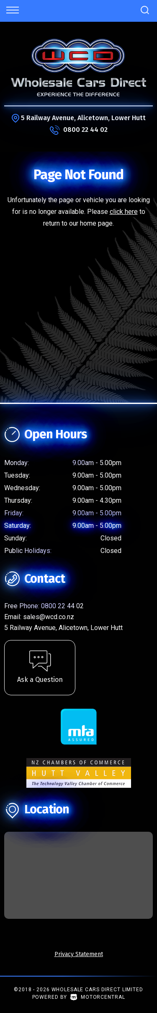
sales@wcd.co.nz (48, 617)
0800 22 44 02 (85, 130)
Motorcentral (97, 997)
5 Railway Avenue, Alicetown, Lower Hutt (83, 118)
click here (124, 212)
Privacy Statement (78, 954)
